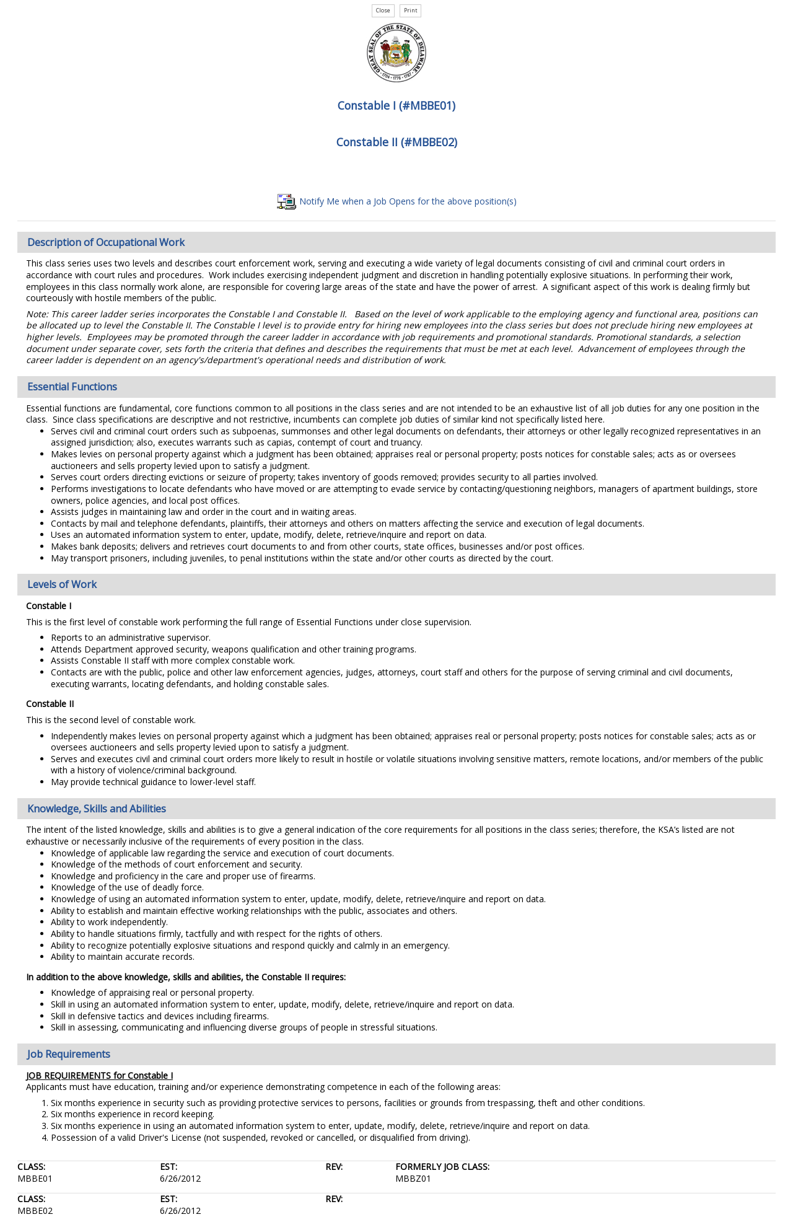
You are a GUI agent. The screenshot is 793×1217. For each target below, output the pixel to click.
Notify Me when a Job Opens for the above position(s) (397, 201)
